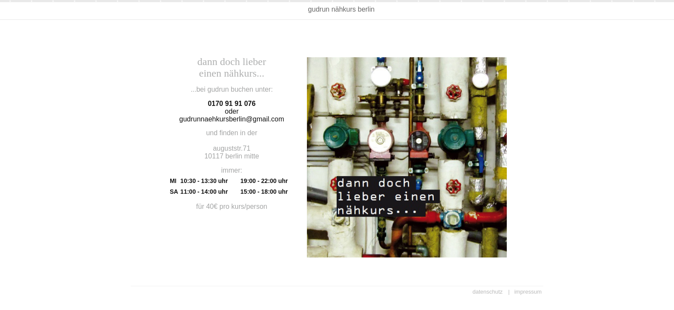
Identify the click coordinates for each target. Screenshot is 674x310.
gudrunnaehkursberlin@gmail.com (231, 119)
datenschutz (487, 291)
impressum (528, 291)
